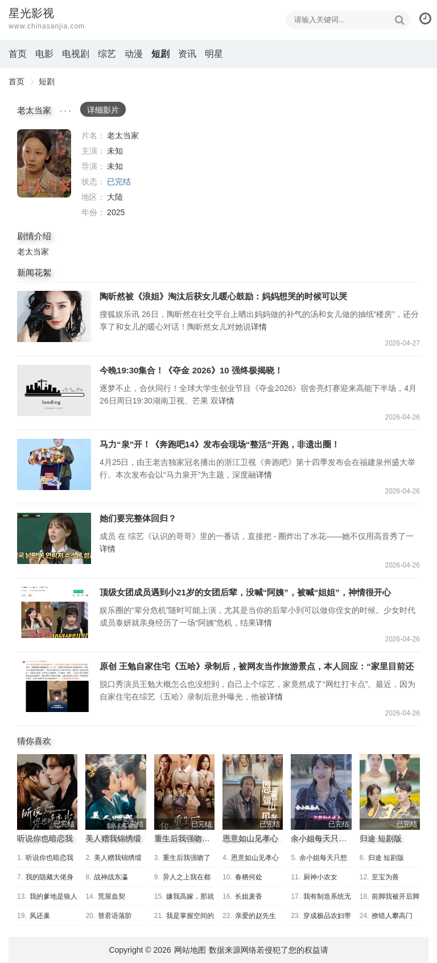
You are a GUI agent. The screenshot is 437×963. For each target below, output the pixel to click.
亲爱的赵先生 (255, 916)
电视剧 (75, 54)
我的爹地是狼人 (53, 896)
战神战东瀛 (111, 877)
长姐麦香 (248, 896)
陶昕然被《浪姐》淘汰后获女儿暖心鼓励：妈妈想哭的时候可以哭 (54, 316)
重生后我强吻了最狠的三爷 (202, 838)
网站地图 (190, 949)
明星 (214, 54)
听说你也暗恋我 (45, 838)
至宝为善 (385, 877)
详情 (259, 326)
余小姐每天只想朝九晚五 (334, 838)
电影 (44, 54)
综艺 (107, 54)
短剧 (160, 54)
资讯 (187, 54)
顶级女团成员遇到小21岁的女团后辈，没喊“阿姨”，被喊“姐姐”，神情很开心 (54, 612)
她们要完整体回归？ (54, 538)
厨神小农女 (320, 877)
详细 (103, 110)
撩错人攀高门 (392, 916)
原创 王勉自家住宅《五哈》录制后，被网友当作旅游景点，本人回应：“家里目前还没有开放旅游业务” (54, 686)
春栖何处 (248, 877)
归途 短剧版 (381, 838)
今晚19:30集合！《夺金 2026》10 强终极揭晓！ (54, 390)
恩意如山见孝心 (250, 838)
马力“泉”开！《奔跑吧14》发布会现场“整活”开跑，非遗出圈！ (54, 464)
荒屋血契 (111, 896)
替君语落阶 (115, 916)
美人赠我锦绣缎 (113, 838)
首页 (18, 54)
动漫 (134, 54)
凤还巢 (40, 916)
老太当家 (44, 163)
